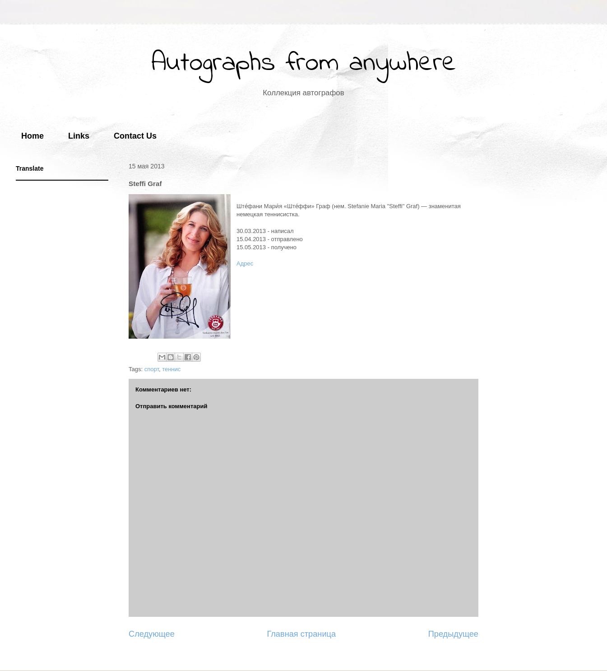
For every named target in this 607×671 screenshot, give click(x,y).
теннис (171, 369)
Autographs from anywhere (303, 63)
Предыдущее (453, 633)
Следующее (152, 633)
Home (32, 135)
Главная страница (301, 633)
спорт (151, 369)
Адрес (244, 263)
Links (78, 135)
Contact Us (135, 135)
